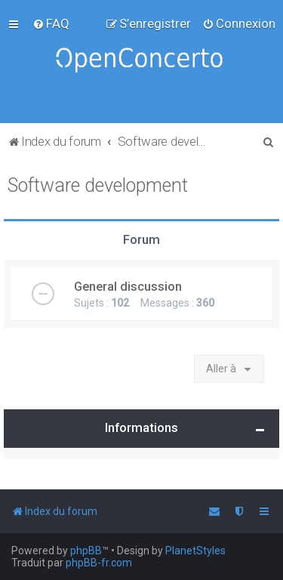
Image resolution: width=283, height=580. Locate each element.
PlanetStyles (195, 551)
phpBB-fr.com (99, 563)
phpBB (86, 551)
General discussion (128, 286)
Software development (98, 185)
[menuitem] (50, 23)
